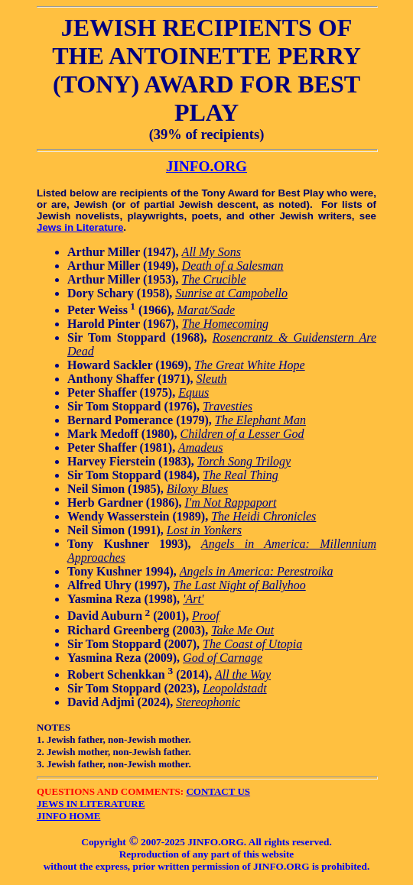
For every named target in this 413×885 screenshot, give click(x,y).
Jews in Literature (80, 227)
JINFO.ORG (206, 166)
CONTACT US (218, 791)
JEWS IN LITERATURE (91, 803)
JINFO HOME (68, 816)
